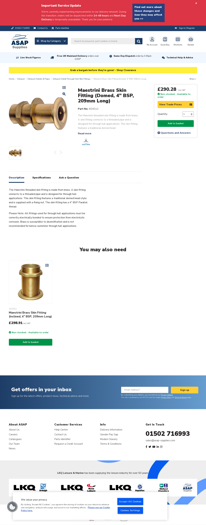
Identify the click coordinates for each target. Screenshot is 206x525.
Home (11, 79)
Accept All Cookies (130, 501)
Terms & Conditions (111, 443)
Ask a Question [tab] (69, 177)
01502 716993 (168, 433)
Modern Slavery (108, 439)
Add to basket (176, 123)
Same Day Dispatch (132, 56)
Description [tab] (16, 177)
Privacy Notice (167, 395)
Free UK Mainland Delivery (78, 58)
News (12, 448)
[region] (90, 506)
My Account (152, 41)
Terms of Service (181, 397)
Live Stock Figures (30, 57)
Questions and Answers (174, 133)
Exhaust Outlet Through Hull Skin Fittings (71, 79)
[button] (12, 507)
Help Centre (61, 429)
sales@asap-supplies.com (160, 440)
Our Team (14, 443)
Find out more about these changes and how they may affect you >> (148, 12)
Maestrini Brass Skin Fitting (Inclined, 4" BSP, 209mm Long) (30, 314)
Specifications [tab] (41, 177)
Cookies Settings (130, 510)
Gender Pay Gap (109, 434)
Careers (13, 434)
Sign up (184, 390)
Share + (192, 79)
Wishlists (177, 41)
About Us (14, 429)
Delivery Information (111, 429)
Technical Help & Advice (179, 57)
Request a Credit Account (68, 443)
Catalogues (15, 439)
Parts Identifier (62, 439)
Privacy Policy (166, 397)
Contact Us (60, 434)
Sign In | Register (185, 28)
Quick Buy (164, 41)
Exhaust (21, 79)
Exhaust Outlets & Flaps (39, 79)
